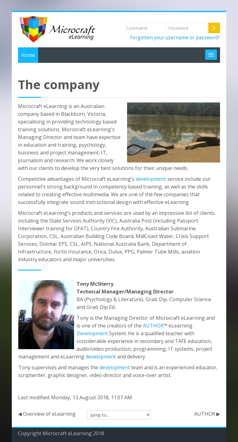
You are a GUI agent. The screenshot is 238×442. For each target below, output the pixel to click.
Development (92, 333)
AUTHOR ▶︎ (207, 413)
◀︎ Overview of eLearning (47, 413)
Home (28, 55)
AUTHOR (153, 325)
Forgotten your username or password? (175, 37)
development (151, 179)
